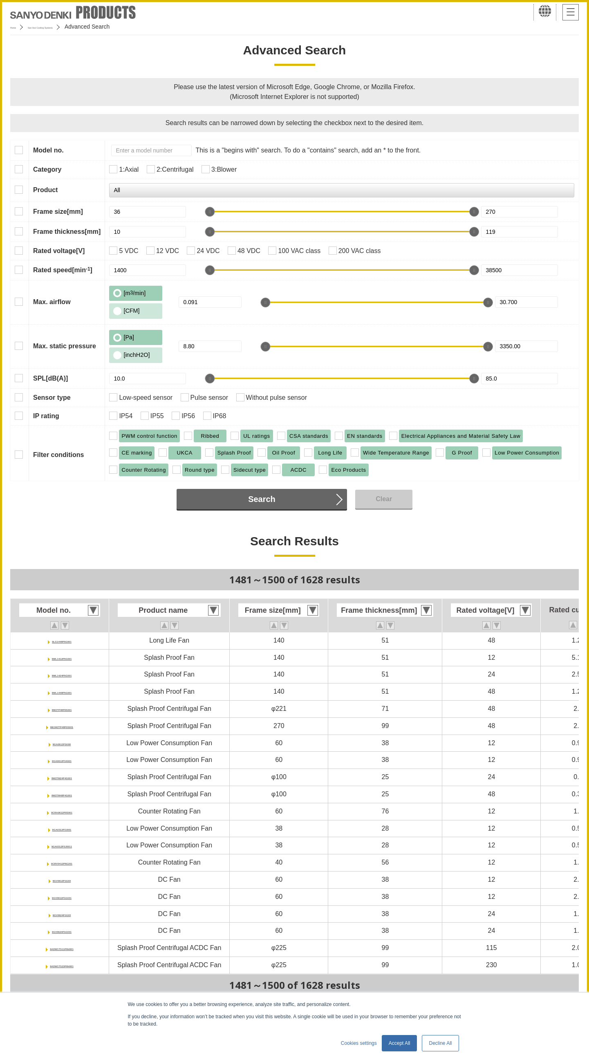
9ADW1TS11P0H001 (62, 947)
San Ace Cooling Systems (70, 26)
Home (17, 26)
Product (45, 189)
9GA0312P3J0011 (62, 845)
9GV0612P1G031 (61, 896)
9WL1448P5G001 (62, 691)
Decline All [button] (440, 1043)
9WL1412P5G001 (62, 657)
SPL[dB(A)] (50, 378)
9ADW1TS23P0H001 (62, 964)
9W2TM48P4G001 (62, 794)
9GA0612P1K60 (61, 742)
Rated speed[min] (62, 269)
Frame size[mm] (58, 211)
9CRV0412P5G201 (62, 862)
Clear (384, 498)
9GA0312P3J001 (61, 828)
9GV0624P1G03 (61, 913)
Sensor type (52, 397)
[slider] (210, 212)
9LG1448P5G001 (61, 640)
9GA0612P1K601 (61, 759)
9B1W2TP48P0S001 (61, 725)
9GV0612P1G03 (61, 879)
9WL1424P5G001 (62, 674)
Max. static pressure (64, 346)
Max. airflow (52, 301)
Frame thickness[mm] (67, 231)
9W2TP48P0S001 (62, 708)
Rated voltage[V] (59, 250)
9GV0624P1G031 (61, 930)
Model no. (48, 150)
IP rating (46, 415)
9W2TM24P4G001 (62, 776)
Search (261, 499)
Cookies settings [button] (359, 1043)
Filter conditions (58, 454)
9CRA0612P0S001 (62, 811)
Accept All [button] (399, 1043)
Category (47, 169)
